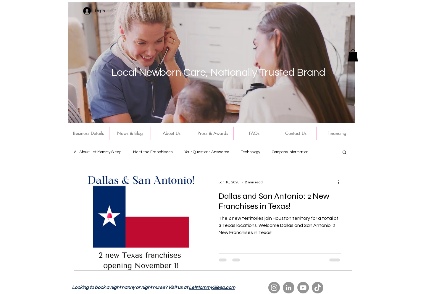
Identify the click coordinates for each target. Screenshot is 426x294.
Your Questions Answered (206, 152)
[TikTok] (317, 287)
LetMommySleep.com (212, 287)
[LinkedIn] (288, 287)
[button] (353, 55)
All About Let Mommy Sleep (97, 152)
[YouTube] (303, 287)
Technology (250, 152)
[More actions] (340, 182)
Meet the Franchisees (152, 152)
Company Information (290, 152)
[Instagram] (274, 287)
